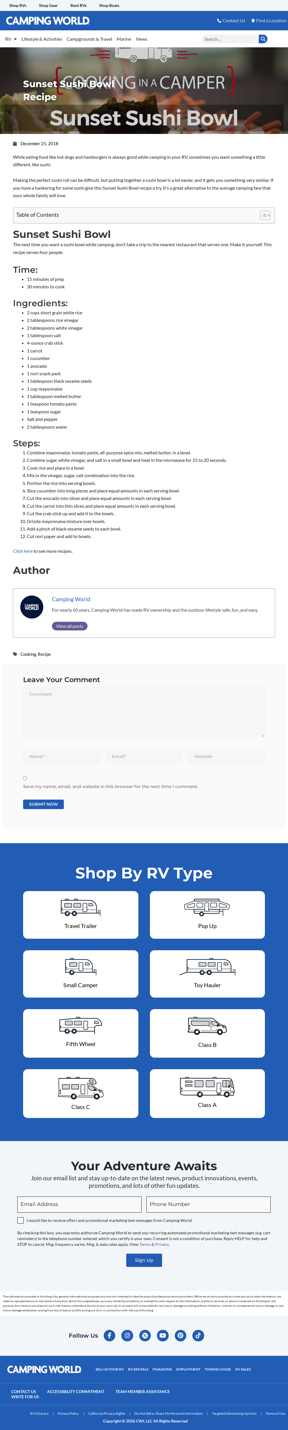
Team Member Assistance (144, 1389)
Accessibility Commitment (76, 1389)
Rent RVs (80, 5)
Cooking (28, 651)
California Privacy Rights (106, 1411)
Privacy (161, 1241)
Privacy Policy (68, 1411)
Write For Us (25, 1394)
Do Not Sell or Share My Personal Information (168, 1411)
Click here (23, 547)
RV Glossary (39, 1411)
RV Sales (242, 1367)
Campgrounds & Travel (97, 37)
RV (12, 37)
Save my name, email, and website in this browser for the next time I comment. (110, 783)
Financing (162, 1367)
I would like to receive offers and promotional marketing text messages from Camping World (109, 1217)
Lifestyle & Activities (47, 37)
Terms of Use (275, 1411)
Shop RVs (18, 5)
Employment (188, 1367)
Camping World (71, 596)
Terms (145, 1241)
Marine (136, 37)
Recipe (44, 651)
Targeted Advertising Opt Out (234, 1411)
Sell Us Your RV (109, 1367)
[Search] (263, 37)
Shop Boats (111, 5)
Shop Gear (49, 5)
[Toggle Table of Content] (262, 212)
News (156, 37)
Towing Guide (217, 1367)
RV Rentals (138, 1367)
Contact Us (24, 1389)
